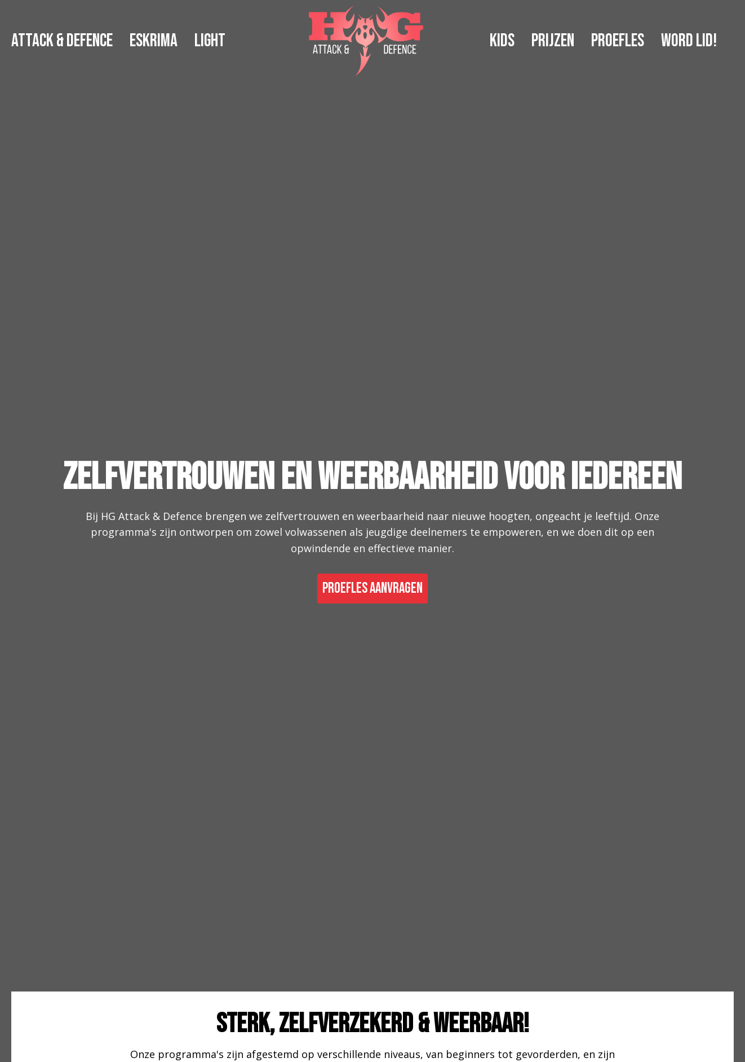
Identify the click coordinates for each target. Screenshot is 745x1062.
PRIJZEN (552, 41)
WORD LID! (689, 41)
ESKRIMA (154, 41)
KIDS (502, 41)
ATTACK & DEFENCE (62, 41)
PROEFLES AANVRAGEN (372, 588)
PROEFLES (617, 41)
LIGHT (209, 41)
